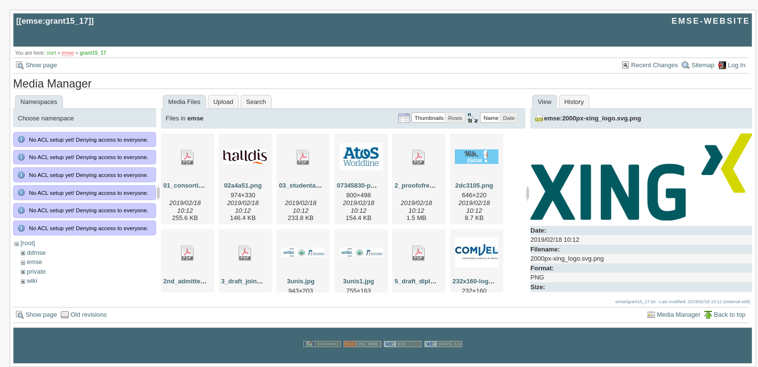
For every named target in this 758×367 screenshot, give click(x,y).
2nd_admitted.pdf (189, 281)
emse (68, 53)
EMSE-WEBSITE (710, 21)
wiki (32, 280)
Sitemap (702, 65)
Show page (41, 65)
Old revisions (89, 314)
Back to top (729, 314)
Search (256, 101)
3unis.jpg (301, 281)
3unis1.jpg (358, 281)
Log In (736, 65)
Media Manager (678, 314)
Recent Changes (654, 65)
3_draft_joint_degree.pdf (257, 281)
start (51, 53)
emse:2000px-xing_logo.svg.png (592, 118)
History (573, 101)
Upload (223, 101)
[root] (27, 243)
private (36, 271)
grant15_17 (93, 53)
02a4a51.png (243, 185)
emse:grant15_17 (55, 21)
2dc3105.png (474, 185)
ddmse (36, 252)
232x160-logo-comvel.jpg (489, 281)
